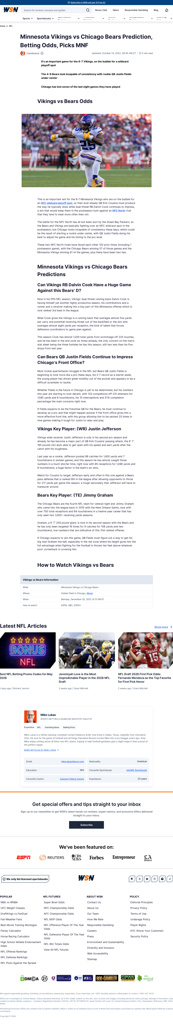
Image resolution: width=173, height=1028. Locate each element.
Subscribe (86, 825)
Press (90, 936)
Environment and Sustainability (105, 942)
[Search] (88, 10)
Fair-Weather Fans (11, 919)
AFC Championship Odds (59, 913)
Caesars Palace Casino (72, 779)
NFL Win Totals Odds (56, 944)
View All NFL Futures (56, 949)
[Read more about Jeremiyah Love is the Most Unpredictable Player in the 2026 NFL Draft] (86, 677)
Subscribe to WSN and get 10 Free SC (88, 2)
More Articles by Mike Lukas (41, 750)
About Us (92, 908)
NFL (11, 26)
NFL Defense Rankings (14, 957)
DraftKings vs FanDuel (14, 913)
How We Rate (95, 919)
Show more (163, 627)
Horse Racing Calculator (15, 936)
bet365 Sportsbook (136, 770)
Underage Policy (140, 919)
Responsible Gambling (136, 10)
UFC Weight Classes (13, 908)
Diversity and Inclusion (100, 947)
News (116, 10)
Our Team (93, 913)
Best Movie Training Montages (19, 925)
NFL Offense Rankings (14, 951)
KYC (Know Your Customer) (147, 930)
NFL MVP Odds (53, 919)
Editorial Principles (141, 902)
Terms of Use (138, 913)
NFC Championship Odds (59, 908)
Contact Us (94, 902)
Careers (92, 930)
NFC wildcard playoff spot (56, 203)
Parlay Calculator (11, 930)
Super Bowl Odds (54, 902)
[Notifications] (166, 10)
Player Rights (138, 925)
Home (2, 26)
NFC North (118, 210)
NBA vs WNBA (9, 902)
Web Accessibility (97, 953)
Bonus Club (101, 10)
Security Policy (139, 936)
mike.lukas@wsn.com (72, 761)
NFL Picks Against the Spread (18, 963)
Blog (156, 10)
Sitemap (92, 959)
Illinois (90, 593)
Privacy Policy (138, 908)
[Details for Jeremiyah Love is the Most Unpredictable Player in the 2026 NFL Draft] (86, 650)
